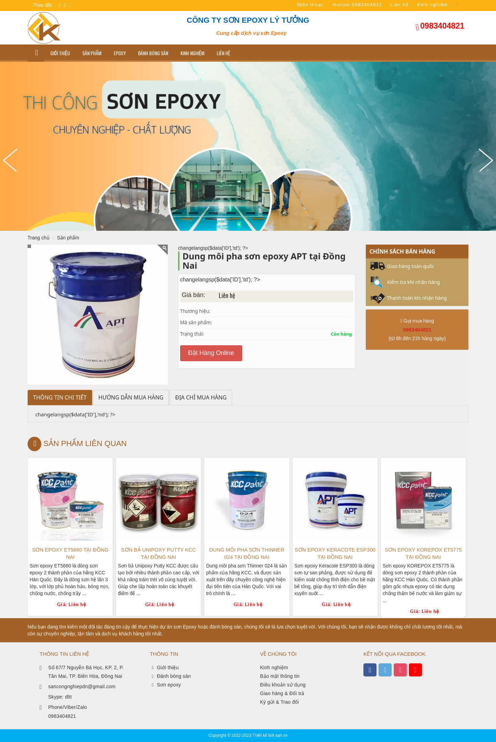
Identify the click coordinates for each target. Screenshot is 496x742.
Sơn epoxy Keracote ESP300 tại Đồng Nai (335, 553)
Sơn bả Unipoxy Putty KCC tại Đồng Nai (158, 553)
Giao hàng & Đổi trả (282, 693)
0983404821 (442, 25)
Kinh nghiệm (192, 53)
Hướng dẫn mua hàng (131, 397)
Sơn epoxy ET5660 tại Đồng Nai (70, 553)
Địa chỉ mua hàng (200, 397)
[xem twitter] (385, 669)
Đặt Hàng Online (211, 352)
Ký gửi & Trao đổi (279, 702)
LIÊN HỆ (223, 53)
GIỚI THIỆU (60, 53)
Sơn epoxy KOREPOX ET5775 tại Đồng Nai (423, 553)
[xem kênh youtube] (415, 669)
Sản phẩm (91, 53)
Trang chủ (39, 237)
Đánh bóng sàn (153, 53)
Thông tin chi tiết (60, 397)
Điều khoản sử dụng (283, 684)
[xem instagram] (400, 669)
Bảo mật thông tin (280, 676)
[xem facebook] (369, 669)
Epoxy (120, 53)
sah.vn (281, 735)
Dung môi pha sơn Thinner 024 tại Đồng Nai (246, 553)
